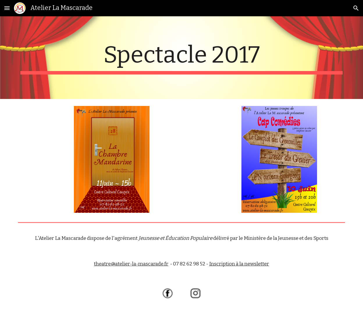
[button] (7, 8)
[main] (181, 57)
